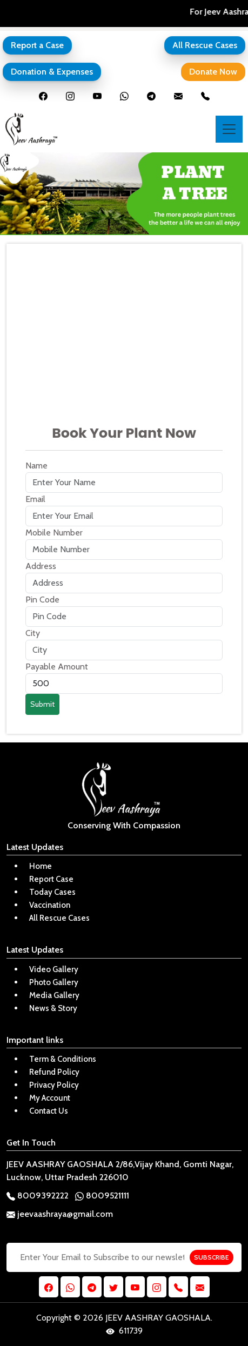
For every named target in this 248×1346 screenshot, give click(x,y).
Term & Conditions (62, 1059)
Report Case (51, 879)
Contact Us (48, 1111)
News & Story (53, 1008)
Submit (42, 704)
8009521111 (102, 1195)
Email (35, 499)
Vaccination (49, 905)
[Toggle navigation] (229, 129)
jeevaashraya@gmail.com (59, 1214)
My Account (49, 1098)
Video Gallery (53, 969)
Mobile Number (54, 532)
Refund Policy (54, 1072)
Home (40, 866)
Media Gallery (54, 995)
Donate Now (213, 71)
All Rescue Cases (204, 45)
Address (40, 566)
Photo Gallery (53, 982)
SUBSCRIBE (211, 1257)
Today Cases (52, 892)
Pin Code (42, 599)
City (32, 633)
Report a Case (37, 45)
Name (36, 465)
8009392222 (37, 1195)
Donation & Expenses (52, 71)
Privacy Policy (54, 1085)
